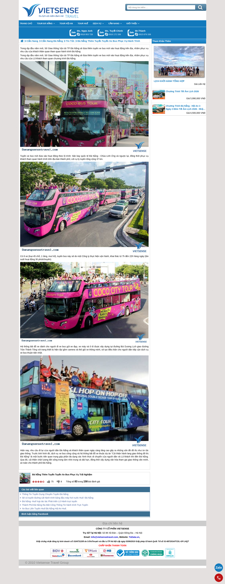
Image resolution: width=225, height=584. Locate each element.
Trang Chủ (58, 10)
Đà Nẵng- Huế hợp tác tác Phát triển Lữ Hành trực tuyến (49, 501)
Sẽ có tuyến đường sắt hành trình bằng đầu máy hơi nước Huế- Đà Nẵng (57, 498)
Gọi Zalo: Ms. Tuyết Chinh (101, 32)
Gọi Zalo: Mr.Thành (131, 32)
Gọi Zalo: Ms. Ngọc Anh (72, 32)
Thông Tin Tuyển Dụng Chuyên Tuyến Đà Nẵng (45, 494)
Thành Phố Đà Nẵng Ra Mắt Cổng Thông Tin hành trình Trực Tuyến (55, 505)
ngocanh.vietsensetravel (78, 34)
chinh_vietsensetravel (106, 34)
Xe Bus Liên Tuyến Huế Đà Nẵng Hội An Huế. (44, 508)
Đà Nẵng (75, 55)
